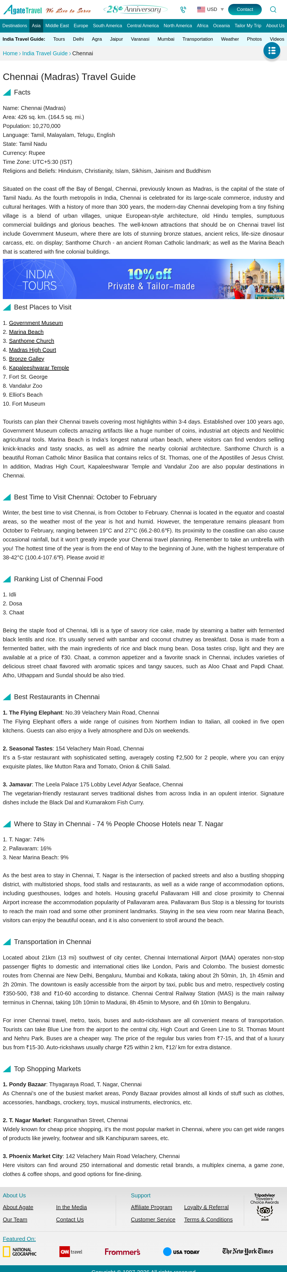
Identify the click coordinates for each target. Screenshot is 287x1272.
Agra (97, 39)
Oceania (221, 25)
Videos (277, 39)
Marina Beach (26, 332)
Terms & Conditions (208, 1219)
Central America (143, 25)
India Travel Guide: (24, 39)
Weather (230, 39)
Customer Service (153, 1219)
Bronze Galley (26, 359)
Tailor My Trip (248, 25)
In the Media (71, 1207)
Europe (81, 25)
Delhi (78, 39)
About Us (275, 25)
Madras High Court (32, 350)
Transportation (197, 39)
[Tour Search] (273, 9)
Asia (36, 25)
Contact (245, 9)
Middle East (57, 25)
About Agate (18, 1207)
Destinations (15, 25)
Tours (59, 39)
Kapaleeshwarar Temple (39, 368)
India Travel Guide (45, 53)
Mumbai (166, 39)
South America (107, 25)
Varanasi (140, 39)
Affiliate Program (151, 1207)
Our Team (15, 1219)
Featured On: (138, 1248)
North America (178, 25)
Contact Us (70, 1219)
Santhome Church (31, 341)
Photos (254, 39)
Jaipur (116, 39)
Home (10, 53)
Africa (202, 25)
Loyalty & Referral (206, 1207)
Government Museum (36, 323)
